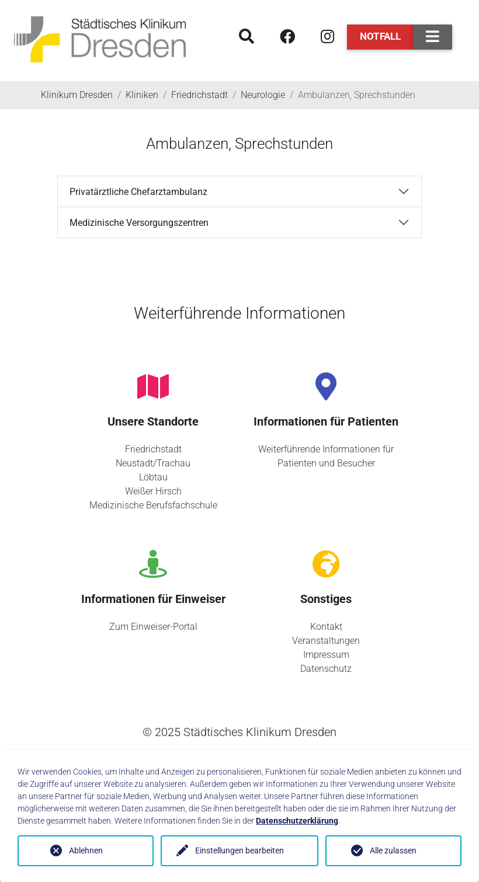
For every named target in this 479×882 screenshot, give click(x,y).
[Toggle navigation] (432, 37)
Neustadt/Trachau (153, 463)
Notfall (380, 36)
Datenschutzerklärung (297, 820)
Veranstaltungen (326, 640)
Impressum (326, 654)
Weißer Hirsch (153, 491)
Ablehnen (86, 850)
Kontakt (326, 626)
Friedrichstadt (153, 449)
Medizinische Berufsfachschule (153, 505)
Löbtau (153, 477)
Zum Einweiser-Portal (153, 626)
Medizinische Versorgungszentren (139, 222)
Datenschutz (326, 668)
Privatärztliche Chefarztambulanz (138, 191)
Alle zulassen (393, 850)
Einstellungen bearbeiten (239, 850)
